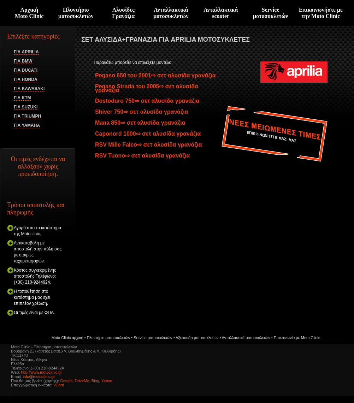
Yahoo (106, 381)
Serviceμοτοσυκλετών (270, 13)
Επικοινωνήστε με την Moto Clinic (321, 13)
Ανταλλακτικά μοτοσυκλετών (170, 13)
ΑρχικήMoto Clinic (29, 13)
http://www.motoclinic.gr (41, 372)
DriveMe (82, 381)
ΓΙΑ (26, 51)
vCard (59, 385)
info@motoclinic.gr (39, 376)
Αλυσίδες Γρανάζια (123, 13)
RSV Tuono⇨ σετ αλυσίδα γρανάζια (142, 156)
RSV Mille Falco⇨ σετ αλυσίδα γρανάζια (148, 145)
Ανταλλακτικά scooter (220, 13)
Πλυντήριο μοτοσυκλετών (75, 13)
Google (66, 381)
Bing (95, 381)
